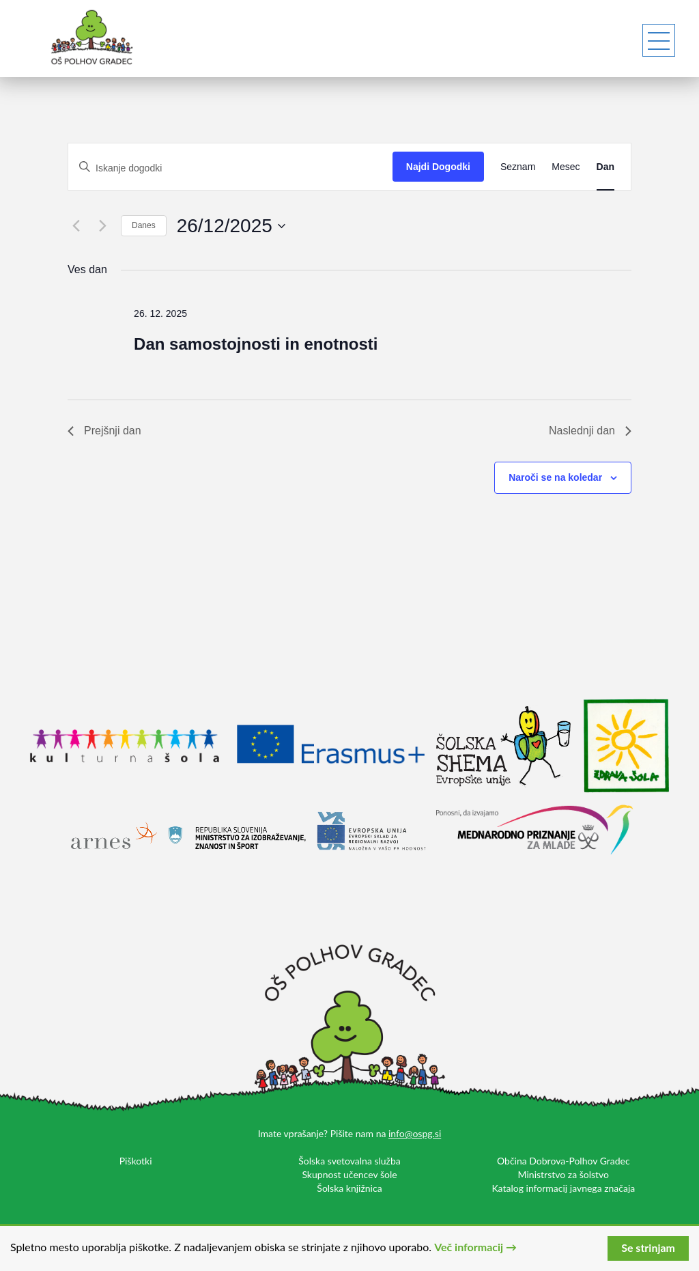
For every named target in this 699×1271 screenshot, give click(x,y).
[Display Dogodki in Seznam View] (517, 166)
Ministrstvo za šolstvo (563, 1174)
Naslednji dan (590, 430)
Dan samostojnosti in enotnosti (255, 344)
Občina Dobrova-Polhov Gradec (563, 1161)
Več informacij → (475, 1246)
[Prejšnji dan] (76, 226)
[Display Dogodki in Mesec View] (566, 166)
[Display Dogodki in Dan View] (605, 166)
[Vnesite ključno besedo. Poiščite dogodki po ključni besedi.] (230, 168)
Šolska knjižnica (349, 1188)
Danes (144, 225)
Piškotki (135, 1161)
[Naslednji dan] (102, 226)
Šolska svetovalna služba (349, 1161)
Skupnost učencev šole (349, 1174)
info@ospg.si (414, 1133)
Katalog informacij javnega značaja (563, 1188)
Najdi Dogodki (438, 166)
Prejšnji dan (104, 430)
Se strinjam (648, 1247)
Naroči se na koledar (555, 477)
